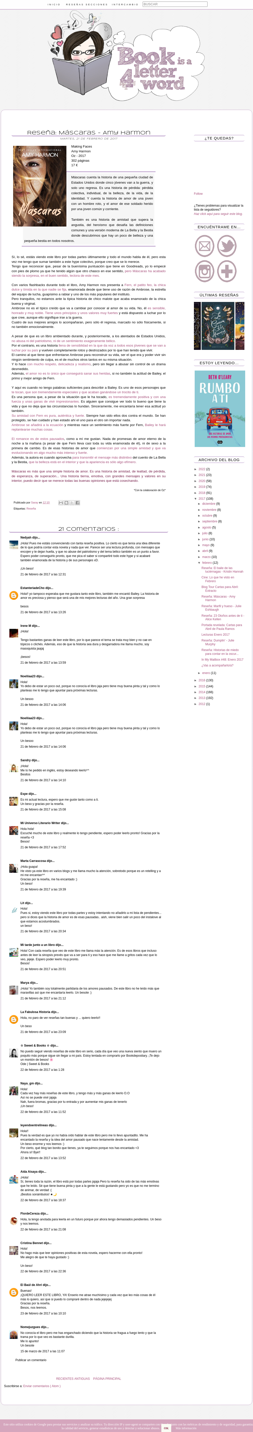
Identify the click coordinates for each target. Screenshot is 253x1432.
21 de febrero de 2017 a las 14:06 (43, 705)
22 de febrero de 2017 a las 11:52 (43, 1112)
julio (205, 533)
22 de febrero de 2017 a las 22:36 (43, 1271)
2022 (202, 469)
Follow (198, 193)
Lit (22, 903)
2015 (202, 686)
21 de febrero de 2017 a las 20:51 (43, 969)
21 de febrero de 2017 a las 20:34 (43, 931)
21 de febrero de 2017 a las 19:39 (43, 889)
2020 (202, 481)
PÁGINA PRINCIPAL (107, 1379)
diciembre (209, 504)
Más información (186, 1428)
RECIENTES (64, 1379)
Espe (24, 794)
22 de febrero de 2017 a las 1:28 (42, 1070)
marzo (207, 557)
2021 (202, 475)
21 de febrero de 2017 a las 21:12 (43, 998)
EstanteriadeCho (32, 588)
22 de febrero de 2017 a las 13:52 (43, 1158)
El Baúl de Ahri (31, 1285)
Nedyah (26, 537)
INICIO (54, 4)
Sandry (26, 760)
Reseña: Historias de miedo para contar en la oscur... (220, 651)
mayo (206, 545)
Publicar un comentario (30, 1360)
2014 (202, 692)
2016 (202, 680)
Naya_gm (27, 1083)
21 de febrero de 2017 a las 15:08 (43, 809)
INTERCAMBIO (125, 4)
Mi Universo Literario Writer (40, 823)
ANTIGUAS (82, 1379)
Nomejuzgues (30, 1327)
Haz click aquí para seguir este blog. (218, 214)
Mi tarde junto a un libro (38, 945)
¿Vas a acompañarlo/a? (217, 665)
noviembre (209, 510)
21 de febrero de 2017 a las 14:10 (43, 780)
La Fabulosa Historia (35, 1012)
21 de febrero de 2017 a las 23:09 (43, 1032)
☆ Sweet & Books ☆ (35, 1045)
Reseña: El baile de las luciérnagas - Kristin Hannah (222, 569)
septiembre (210, 521)
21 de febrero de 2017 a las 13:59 (43, 662)
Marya (25, 983)
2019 (202, 487)
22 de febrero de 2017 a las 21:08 (43, 1229)
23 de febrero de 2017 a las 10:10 (43, 1313)
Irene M (26, 626)
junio (206, 539)
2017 (202, 498)
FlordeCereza (30, 1213)
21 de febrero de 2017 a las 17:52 (43, 847)
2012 (202, 704)
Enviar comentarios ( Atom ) (42, 1386)
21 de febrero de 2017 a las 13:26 (43, 612)
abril (205, 551)
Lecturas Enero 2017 (215, 634)
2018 (202, 493)
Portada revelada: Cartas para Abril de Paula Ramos (221, 626)
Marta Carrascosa (33, 861)
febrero (207, 563)
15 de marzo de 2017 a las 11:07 (42, 1351)
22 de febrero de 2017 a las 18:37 (43, 1200)
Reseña (31, 508)
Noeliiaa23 (28, 676)
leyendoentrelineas (34, 1125)
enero (206, 673)
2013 (202, 698)
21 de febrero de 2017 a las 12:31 (43, 574)
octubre (207, 515)
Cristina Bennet (32, 1243)
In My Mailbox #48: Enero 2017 (222, 659)
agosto (207, 527)
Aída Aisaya (29, 1171)
